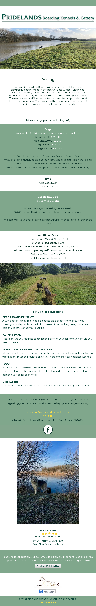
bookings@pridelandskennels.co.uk (48, 412)
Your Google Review (48, 566)
